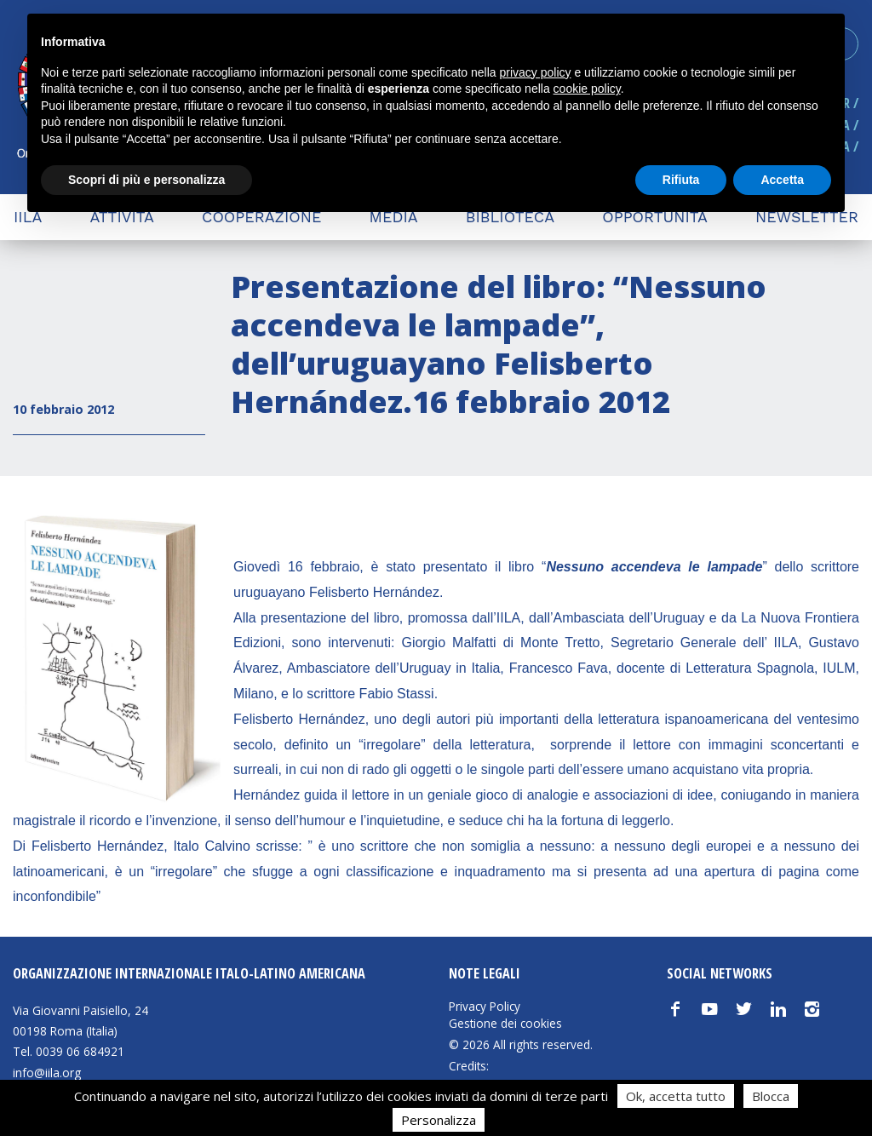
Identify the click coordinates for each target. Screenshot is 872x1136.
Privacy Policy (484, 1007)
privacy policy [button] (535, 72)
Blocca (770, 1095)
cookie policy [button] (587, 88)
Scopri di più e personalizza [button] (146, 179)
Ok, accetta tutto (676, 1095)
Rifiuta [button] (681, 179)
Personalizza (438, 1119)
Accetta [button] (782, 179)
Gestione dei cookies (505, 1024)
